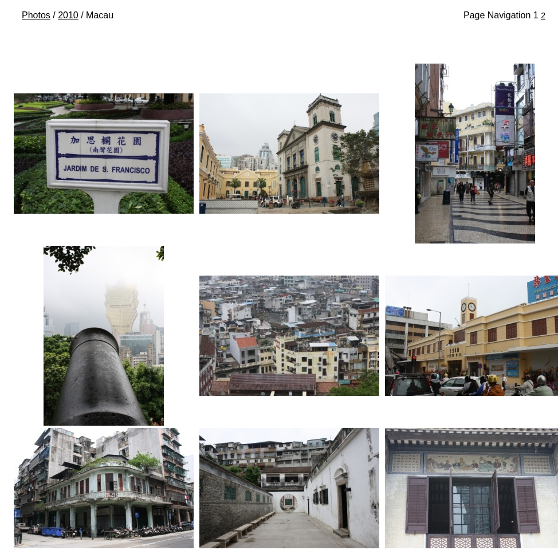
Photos (36, 15)
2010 (68, 15)
